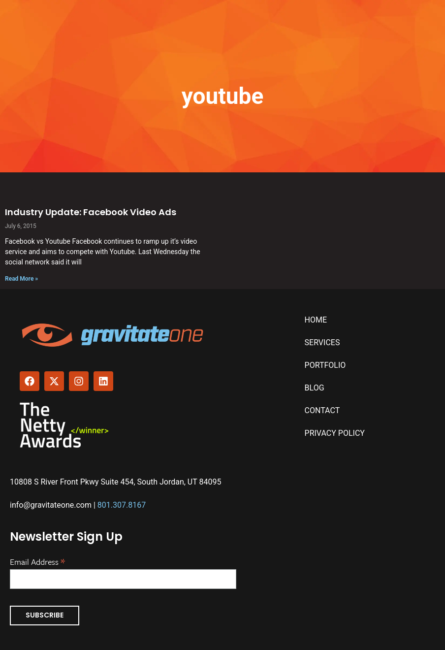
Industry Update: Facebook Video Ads (90, 212)
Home (316, 320)
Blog (314, 387)
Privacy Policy (335, 433)
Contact (322, 410)
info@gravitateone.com (51, 505)
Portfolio (325, 365)
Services (322, 342)
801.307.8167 (121, 505)
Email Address (37, 561)
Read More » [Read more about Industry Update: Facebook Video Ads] (21, 278)
